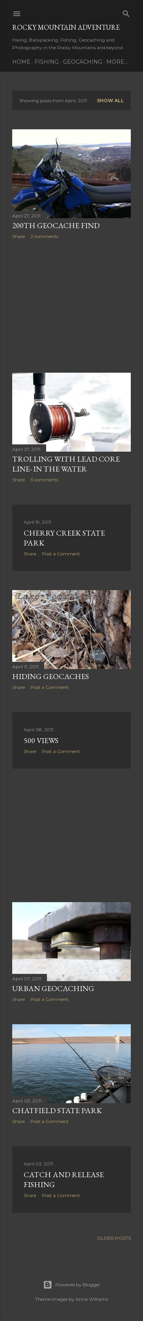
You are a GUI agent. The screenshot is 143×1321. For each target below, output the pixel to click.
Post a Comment (61, 554)
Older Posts (114, 1238)
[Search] (126, 12)
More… (117, 61)
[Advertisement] (71, 306)
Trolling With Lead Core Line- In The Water (66, 464)
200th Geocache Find (56, 225)
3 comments (44, 480)
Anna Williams (92, 1299)
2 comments (44, 236)
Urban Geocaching (53, 988)
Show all (110, 100)
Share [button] (18, 236)
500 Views (41, 740)
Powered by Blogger (71, 1284)
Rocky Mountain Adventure (66, 27)
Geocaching (82, 61)
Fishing (47, 61)
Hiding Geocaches (50, 676)
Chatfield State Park (57, 1110)
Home (21, 61)
